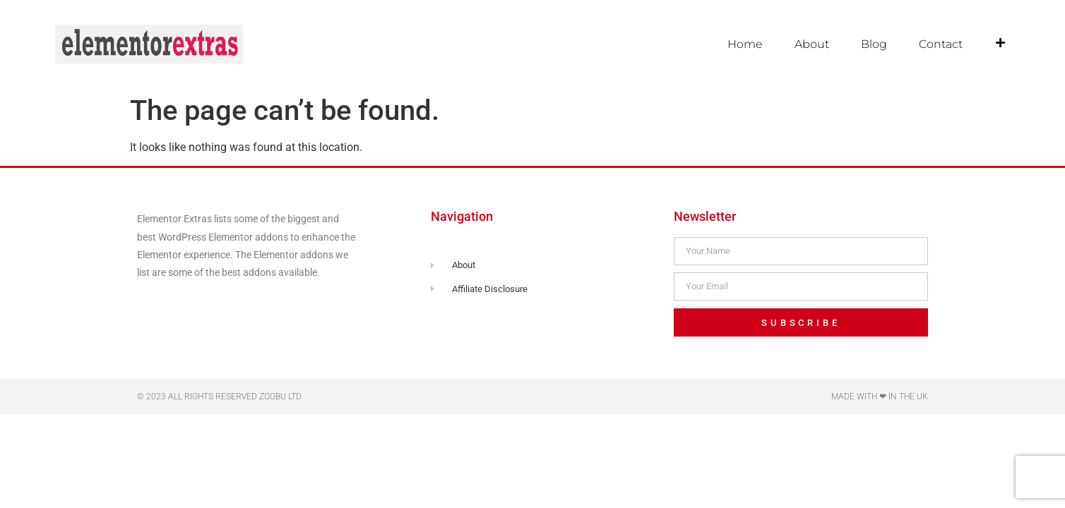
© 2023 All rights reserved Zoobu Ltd (219, 396)
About (812, 44)
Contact (941, 44)
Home (745, 44)
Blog (874, 44)
